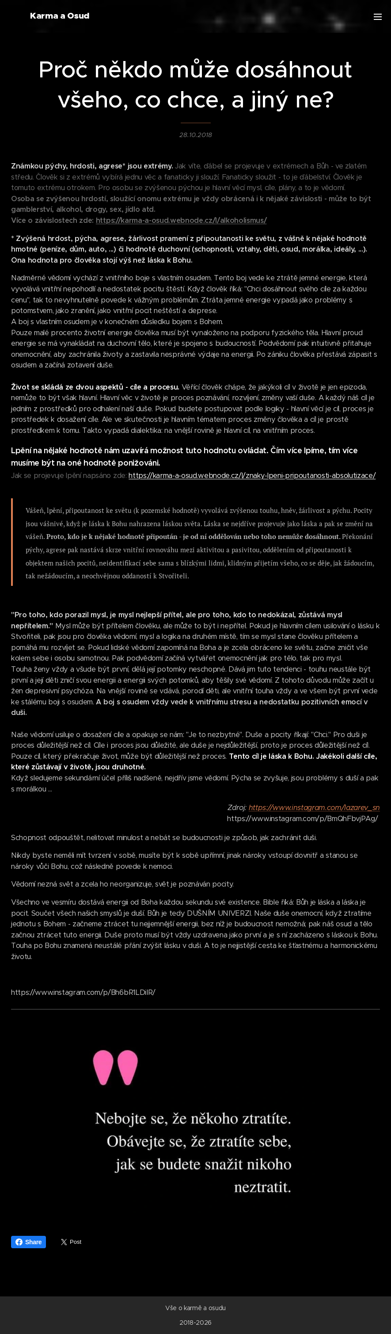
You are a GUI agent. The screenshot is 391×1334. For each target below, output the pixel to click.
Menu (378, 16)
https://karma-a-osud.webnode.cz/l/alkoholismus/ (181, 220)
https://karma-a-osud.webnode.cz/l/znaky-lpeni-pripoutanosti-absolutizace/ (252, 475)
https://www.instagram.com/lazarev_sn (314, 807)
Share (28, 1242)
